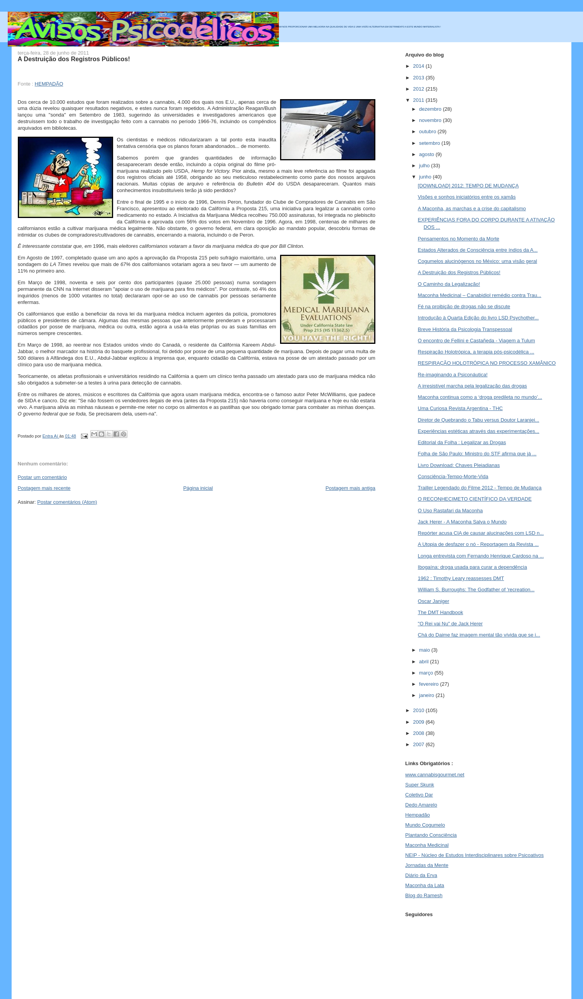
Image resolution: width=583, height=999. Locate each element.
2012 (419, 89)
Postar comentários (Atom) (67, 502)
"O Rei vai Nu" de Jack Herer (450, 624)
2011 (419, 100)
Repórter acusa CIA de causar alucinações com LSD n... (481, 533)
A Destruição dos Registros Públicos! (459, 272)
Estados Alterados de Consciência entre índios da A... (478, 250)
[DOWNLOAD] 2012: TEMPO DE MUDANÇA (468, 186)
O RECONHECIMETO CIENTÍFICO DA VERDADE (475, 499)
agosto (427, 154)
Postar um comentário (42, 477)
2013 (419, 78)
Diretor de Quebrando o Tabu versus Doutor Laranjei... (478, 420)
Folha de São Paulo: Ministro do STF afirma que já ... (477, 454)
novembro (431, 120)
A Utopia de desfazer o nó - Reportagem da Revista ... (478, 544)
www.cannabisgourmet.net (434, 775)
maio (425, 650)
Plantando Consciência (431, 835)
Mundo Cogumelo (425, 825)
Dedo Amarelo (421, 805)
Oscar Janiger (433, 601)
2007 (419, 744)
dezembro (431, 109)
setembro (430, 143)
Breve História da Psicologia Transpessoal (465, 329)
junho (426, 177)
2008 (419, 733)
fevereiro (429, 684)
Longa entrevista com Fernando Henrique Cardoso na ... (481, 556)
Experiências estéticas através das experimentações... (479, 431)
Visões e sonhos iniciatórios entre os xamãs (467, 197)
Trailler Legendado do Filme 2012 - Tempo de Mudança (480, 488)
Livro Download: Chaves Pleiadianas (459, 465)
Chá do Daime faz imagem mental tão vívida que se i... (479, 635)
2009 (419, 722)
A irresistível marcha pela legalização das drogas (472, 386)
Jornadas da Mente (426, 865)
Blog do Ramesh (423, 895)
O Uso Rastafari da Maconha (450, 510)
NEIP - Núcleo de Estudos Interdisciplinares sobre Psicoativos (474, 855)
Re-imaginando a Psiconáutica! (453, 375)
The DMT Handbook (440, 612)
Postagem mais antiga (350, 488)
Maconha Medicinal (427, 845)
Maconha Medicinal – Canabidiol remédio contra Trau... (480, 295)
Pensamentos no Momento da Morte (458, 239)
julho (425, 165)
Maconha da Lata (424, 885)
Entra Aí (51, 436)
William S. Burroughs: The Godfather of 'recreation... (476, 589)
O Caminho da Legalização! (449, 284)
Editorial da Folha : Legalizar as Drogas (462, 442)
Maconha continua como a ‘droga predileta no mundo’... (480, 397)
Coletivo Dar (419, 795)
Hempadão (417, 815)
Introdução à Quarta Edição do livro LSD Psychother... (478, 318)
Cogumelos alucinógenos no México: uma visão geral (477, 261)
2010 (419, 710)
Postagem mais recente (44, 488)
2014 (419, 66)
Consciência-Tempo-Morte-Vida (453, 476)
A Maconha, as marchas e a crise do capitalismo (472, 208)
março (427, 673)
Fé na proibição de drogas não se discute (464, 306)
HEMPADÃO (49, 84)
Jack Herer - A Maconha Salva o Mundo (462, 522)
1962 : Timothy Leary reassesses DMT (461, 578)
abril (424, 661)
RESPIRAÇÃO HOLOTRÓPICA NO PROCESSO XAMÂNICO (487, 363)
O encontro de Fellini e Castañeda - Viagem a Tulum (476, 340)
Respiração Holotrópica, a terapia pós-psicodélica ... (476, 352)
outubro (428, 131)
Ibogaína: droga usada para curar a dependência (472, 567)
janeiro (427, 695)
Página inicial (198, 488)
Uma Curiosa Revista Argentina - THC (460, 408)
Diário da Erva (421, 875)
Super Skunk (419, 785)
